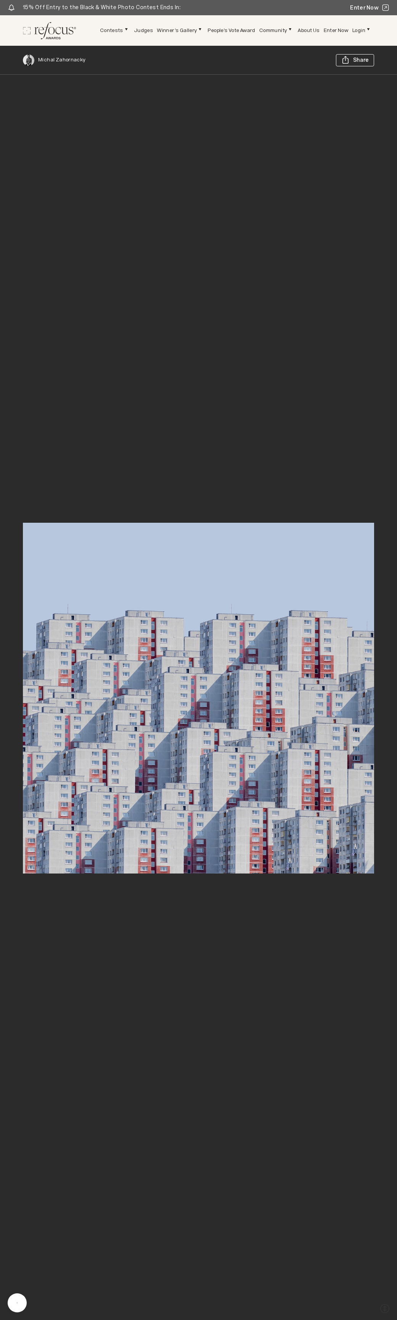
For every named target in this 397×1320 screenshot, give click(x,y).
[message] (17, 1302)
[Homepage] (49, 30)
